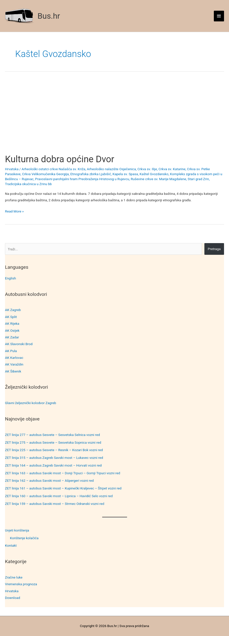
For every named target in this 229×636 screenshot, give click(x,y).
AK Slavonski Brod (19, 344)
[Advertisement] (114, 117)
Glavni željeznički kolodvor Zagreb (30, 403)
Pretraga (214, 249)
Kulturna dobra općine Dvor (59, 159)
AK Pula (11, 351)
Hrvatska (11, 591)
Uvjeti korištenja (17, 530)
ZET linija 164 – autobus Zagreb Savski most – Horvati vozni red (53, 465)
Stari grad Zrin (198, 179)
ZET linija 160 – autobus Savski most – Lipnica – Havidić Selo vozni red (59, 496)
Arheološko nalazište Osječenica (111, 169)
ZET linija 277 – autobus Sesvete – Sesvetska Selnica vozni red (52, 435)
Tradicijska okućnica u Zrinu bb (28, 184)
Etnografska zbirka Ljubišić (90, 174)
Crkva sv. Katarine (171, 169)
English (10, 278)
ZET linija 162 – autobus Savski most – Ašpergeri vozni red (49, 480)
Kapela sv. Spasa (125, 174)
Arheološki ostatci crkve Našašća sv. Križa (53, 169)
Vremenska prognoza (21, 584)
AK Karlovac (14, 358)
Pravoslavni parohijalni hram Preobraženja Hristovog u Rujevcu (82, 179)
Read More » (14, 211)
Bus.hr (49, 16)
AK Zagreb (13, 310)
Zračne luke (13, 577)
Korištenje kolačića (24, 538)
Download (12, 598)
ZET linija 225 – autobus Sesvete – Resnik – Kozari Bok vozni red (54, 450)
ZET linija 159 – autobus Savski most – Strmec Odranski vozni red (54, 504)
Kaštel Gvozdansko (153, 174)
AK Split (11, 317)
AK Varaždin (14, 364)
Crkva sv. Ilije (147, 169)
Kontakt (11, 545)
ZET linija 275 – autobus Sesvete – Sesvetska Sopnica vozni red (53, 442)
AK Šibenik (13, 371)
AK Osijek (12, 330)
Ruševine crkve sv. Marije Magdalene (158, 179)
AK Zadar (12, 337)
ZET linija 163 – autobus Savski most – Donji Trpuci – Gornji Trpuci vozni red (62, 473)
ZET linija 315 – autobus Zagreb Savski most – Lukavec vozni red (54, 458)
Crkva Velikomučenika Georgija (45, 174)
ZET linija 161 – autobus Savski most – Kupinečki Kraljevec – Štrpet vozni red (63, 488)
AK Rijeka (12, 323)
